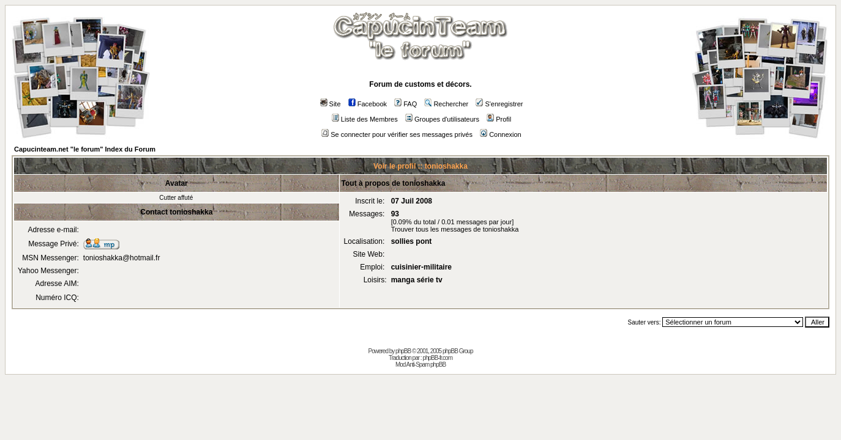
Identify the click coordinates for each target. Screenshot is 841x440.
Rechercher (446, 104)
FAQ (405, 104)
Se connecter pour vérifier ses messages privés (397, 134)
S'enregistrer (499, 104)
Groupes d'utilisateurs (442, 119)
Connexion (500, 134)
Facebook (367, 104)
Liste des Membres (365, 119)
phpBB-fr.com (437, 357)
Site (330, 104)
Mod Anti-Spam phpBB (420, 364)
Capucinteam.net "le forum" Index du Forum (84, 149)
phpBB (403, 351)
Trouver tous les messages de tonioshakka (455, 229)
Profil (499, 119)
